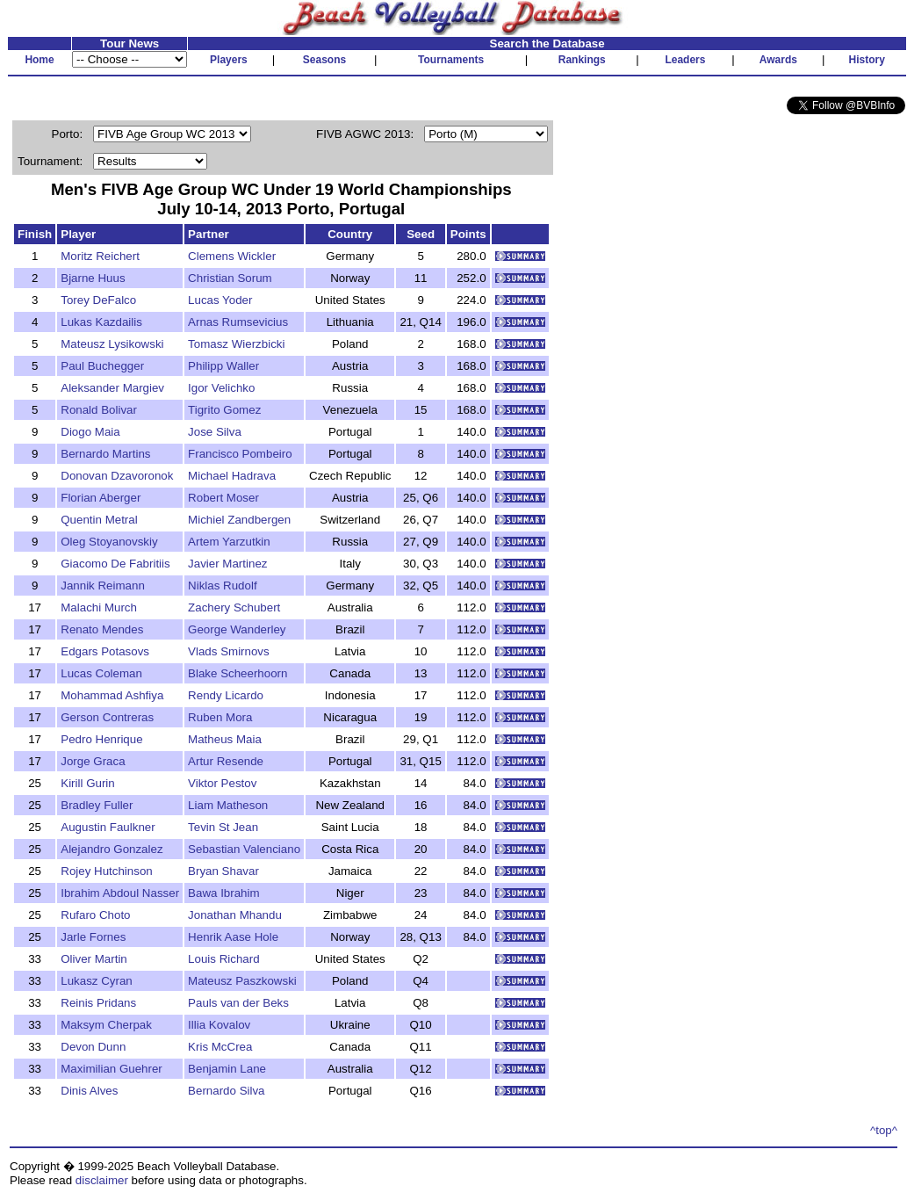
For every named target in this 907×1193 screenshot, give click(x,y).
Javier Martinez (227, 563)
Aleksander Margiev (112, 387)
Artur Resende (225, 761)
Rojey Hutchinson (106, 871)
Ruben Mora (220, 717)
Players (229, 60)
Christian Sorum (230, 278)
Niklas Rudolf (222, 585)
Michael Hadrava (232, 475)
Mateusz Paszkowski (242, 980)
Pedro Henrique (101, 739)
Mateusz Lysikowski (112, 344)
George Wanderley (236, 629)
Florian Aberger (100, 497)
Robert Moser (223, 497)
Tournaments (451, 60)
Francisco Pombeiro (240, 453)
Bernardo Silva (226, 1090)
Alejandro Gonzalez (111, 849)
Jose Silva (214, 431)
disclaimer (102, 1180)
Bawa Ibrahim (224, 893)
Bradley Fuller (97, 805)
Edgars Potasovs (105, 651)
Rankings (582, 60)
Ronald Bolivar (99, 409)
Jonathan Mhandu (235, 915)
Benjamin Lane (227, 1068)
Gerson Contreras (107, 717)
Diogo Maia (90, 431)
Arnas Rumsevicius (238, 322)
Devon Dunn (93, 1046)
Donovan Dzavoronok (117, 475)
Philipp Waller (223, 365)
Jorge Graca (93, 761)
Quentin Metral (99, 519)
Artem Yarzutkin (229, 541)
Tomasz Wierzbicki (236, 344)
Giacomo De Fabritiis (115, 563)
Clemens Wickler (232, 256)
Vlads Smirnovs (229, 651)
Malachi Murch (99, 607)
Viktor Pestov (222, 783)
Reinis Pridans (98, 1002)
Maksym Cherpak (106, 1024)
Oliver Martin (94, 958)
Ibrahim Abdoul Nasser (120, 893)
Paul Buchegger (102, 365)
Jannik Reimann (103, 585)
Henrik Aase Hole (233, 937)
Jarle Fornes (93, 937)
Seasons (324, 60)
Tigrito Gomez (224, 409)
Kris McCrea (220, 1046)
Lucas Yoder (220, 300)
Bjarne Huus (93, 278)
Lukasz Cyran (97, 980)
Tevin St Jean (223, 827)
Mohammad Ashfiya (112, 695)
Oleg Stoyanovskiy (109, 541)
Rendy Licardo (225, 695)
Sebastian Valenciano (244, 849)
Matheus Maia (225, 739)
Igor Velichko (221, 387)
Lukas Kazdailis (101, 322)
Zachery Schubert (234, 607)
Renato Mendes (102, 629)
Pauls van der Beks (238, 1002)
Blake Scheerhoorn (237, 673)
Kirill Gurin (87, 783)
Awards (778, 60)
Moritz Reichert (100, 256)
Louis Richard (224, 958)
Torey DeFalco (98, 300)
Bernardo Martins (105, 453)
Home (39, 60)
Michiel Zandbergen (239, 519)
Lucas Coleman (101, 673)
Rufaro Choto (95, 915)
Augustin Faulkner (108, 827)
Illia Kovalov (219, 1024)
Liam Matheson (228, 805)
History (867, 60)
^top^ (883, 1130)
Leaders (685, 60)
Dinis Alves (89, 1090)
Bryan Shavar (223, 871)
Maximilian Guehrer (111, 1068)
